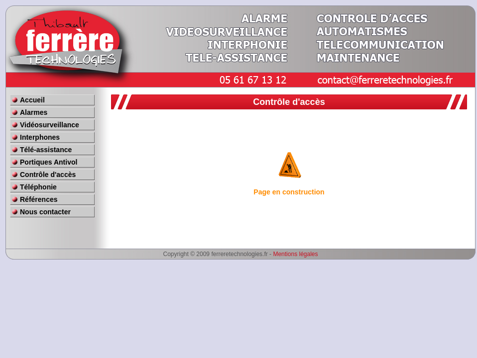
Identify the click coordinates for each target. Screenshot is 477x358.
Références (39, 199)
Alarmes (33, 112)
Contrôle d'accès (48, 175)
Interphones (40, 137)
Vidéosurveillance (49, 125)
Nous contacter (45, 212)
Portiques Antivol (48, 162)
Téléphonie (38, 187)
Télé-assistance (46, 150)
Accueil (32, 100)
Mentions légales (295, 254)
